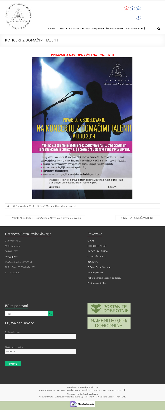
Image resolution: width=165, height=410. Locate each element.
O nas (62, 28)
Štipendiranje (113, 28)
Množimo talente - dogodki (63, 206)
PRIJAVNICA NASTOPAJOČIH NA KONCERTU (82, 55)
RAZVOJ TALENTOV (97, 251)
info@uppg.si (11, 256)
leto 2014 (44, 206)
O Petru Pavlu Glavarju (99, 267)
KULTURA (92, 261)
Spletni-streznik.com (89, 387)
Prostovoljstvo (93, 28)
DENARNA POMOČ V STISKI (138, 217)
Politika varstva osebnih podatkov (104, 277)
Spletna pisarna (95, 272)
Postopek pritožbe (96, 283)
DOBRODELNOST (96, 246)
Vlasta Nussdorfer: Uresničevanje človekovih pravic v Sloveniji (45, 217)
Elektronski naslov (14, 347)
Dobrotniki (75, 28)
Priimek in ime (12, 332)
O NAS (90, 240)
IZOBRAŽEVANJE (96, 256)
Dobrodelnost (132, 28)
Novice (51, 28)
